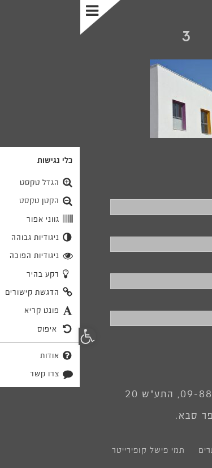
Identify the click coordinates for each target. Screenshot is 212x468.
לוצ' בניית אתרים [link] (149, 450)
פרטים (188, 300)
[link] (106, 38)
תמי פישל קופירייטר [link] (68, 450)
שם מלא (184, 188)
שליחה (171, 346)
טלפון (190, 225)
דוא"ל (191, 262)
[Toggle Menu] (21, 17)
